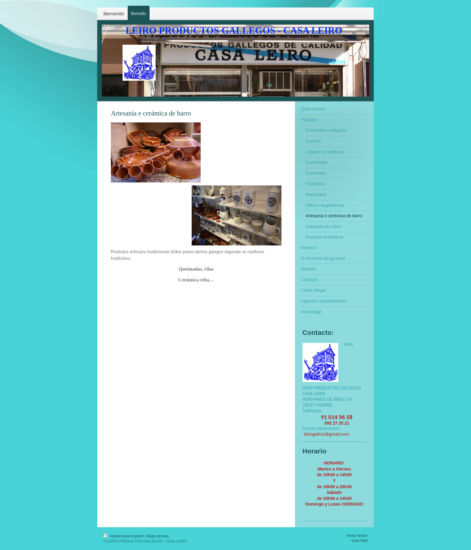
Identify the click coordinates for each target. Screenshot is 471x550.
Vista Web (359, 541)
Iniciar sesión (357, 535)
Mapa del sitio (158, 536)
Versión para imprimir (124, 536)
